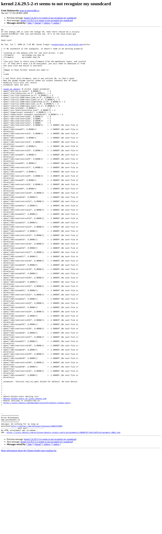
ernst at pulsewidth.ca (29, 10)
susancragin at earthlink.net (67, 48)
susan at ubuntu (11, 101)
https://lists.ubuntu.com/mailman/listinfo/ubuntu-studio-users (37, 477)
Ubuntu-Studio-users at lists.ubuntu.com (24, 472)
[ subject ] (47, 23)
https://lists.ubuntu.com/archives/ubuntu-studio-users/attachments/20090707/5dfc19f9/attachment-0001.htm (63, 513)
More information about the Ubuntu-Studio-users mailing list (28, 531)
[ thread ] (38, 23)
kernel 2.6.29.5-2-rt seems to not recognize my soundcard (50, 18)
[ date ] (30, 23)
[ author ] (56, 23)
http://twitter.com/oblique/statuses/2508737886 (36, 505)
